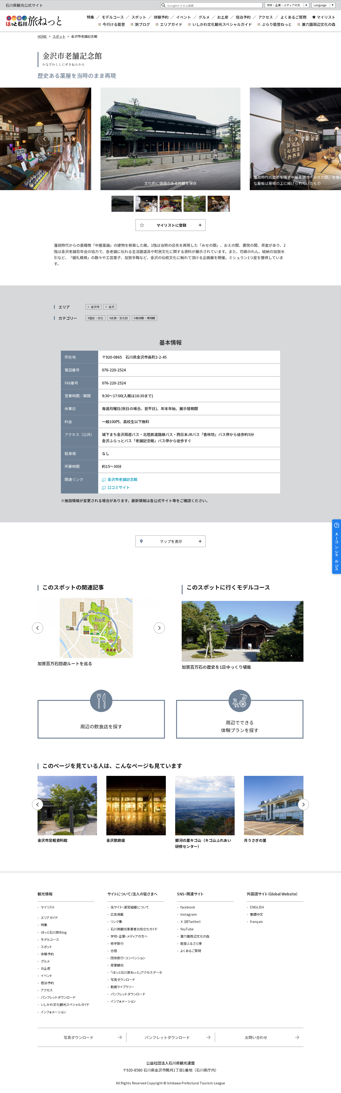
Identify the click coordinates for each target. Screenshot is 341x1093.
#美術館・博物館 (144, 318)
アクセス (265, 17)
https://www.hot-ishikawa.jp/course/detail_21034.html (242, 636)
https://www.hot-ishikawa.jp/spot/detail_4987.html (136, 809)
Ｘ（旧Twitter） (190, 921)
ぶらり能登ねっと (277, 24)
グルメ (204, 17)
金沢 (111, 307)
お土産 (222, 17)
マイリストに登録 (171, 225)
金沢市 (95, 307)
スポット (138, 17)
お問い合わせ (256, 1037)
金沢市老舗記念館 (122, 479)
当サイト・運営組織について (130, 907)
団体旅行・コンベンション (128, 958)
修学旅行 (117, 943)
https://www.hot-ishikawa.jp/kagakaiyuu (98, 632)
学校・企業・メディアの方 (283, 5)
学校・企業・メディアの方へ (129, 936)
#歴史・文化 (95, 318)
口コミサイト (119, 487)
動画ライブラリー (122, 986)
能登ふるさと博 (191, 943)
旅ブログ (142, 24)
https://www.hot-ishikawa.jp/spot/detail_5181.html (205, 813)
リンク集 (116, 921)
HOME (42, 36)
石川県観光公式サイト (34, 21)
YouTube (187, 929)
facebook (187, 907)
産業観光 (117, 965)
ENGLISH (257, 907)
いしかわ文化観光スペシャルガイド (222, 24)
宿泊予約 (243, 17)
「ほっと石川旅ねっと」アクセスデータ (136, 972)
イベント (183, 17)
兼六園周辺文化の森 (318, 24)
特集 (90, 17)
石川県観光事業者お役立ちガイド (134, 929)
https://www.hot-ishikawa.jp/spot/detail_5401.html (273, 809)
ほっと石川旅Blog (54, 932)
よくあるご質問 (293, 17)
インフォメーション (53, 1012)
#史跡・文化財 (118, 318)
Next (296, 139)
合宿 (114, 950)
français (256, 921)
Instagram (188, 914)
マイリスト (326, 17)
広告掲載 (117, 914)
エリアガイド (171, 24)
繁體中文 (256, 914)
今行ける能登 (114, 24)
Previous (45, 139)
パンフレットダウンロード (58, 997)
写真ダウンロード (123, 979)
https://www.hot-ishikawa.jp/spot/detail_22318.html (67, 809)
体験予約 (161, 17)
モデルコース (113, 17)
